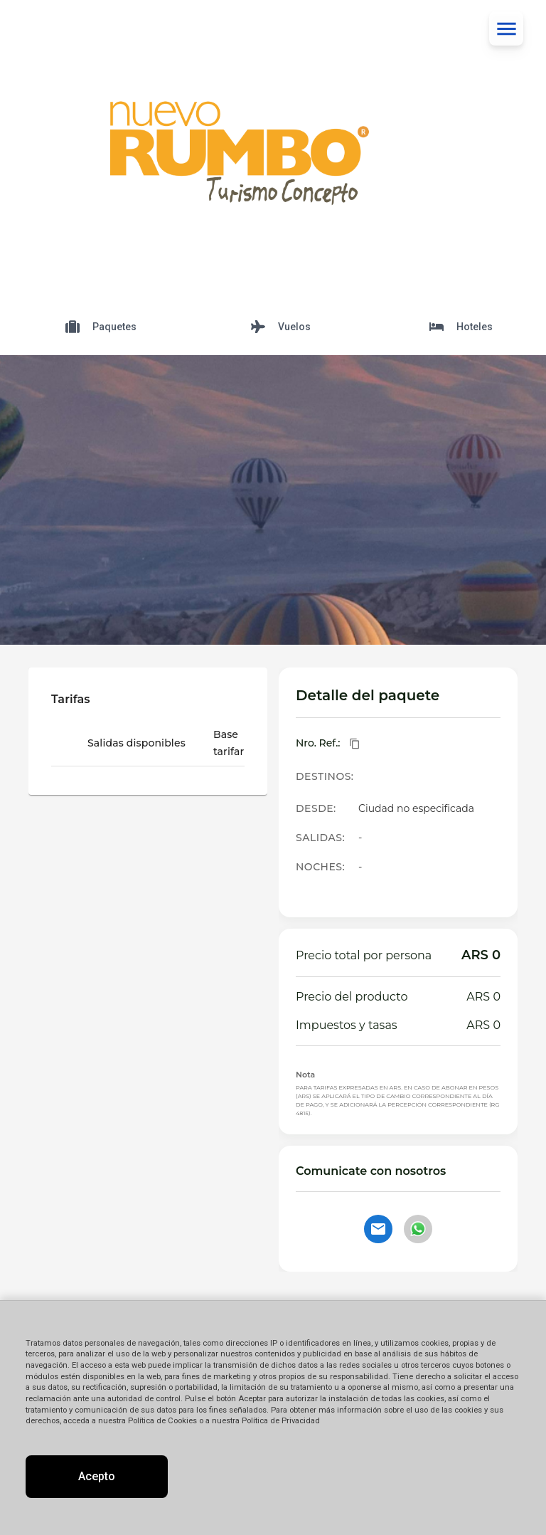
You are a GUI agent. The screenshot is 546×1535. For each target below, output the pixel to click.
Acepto (96, 1476)
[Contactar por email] (378, 1229)
